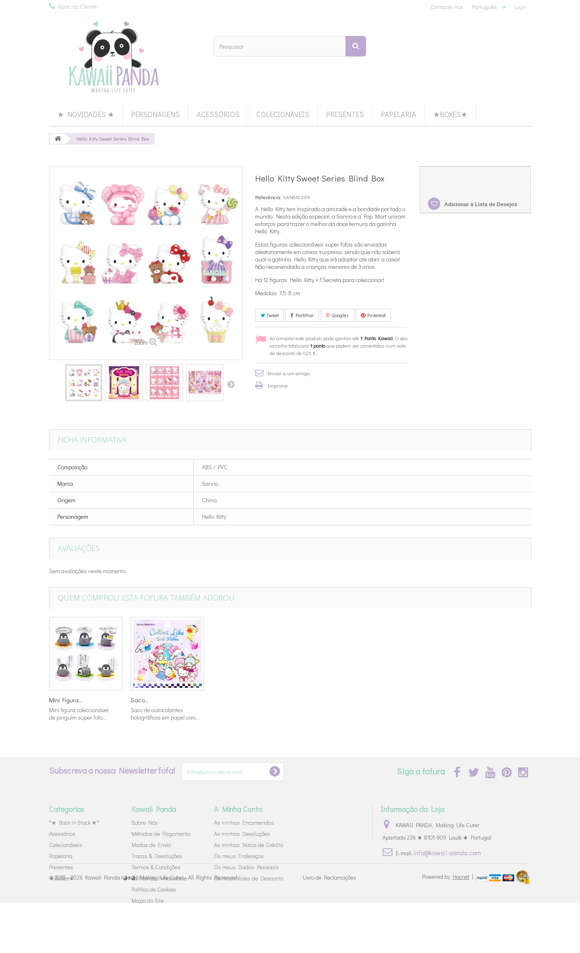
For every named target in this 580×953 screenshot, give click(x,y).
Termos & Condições (156, 867)
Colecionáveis (282, 114)
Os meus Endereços (239, 856)
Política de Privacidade (159, 878)
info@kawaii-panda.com (447, 852)
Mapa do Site (147, 900)
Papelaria (398, 114)
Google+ (337, 315)
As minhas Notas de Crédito (248, 845)
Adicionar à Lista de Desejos (480, 204)
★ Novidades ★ (85, 114)
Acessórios (218, 114)
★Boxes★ (450, 114)
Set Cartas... (65, 700)
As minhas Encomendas (244, 822)
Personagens (155, 114)
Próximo (231, 384)
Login (520, 7)
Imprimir (278, 385)
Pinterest (373, 315)
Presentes (345, 114)
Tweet (270, 315)
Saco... (466, 700)
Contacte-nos (446, 7)
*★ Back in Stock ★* (74, 822)
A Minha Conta (238, 809)
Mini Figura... (310, 700)
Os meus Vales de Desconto (248, 878)
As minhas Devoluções (242, 834)
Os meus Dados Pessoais (246, 867)
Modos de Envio (151, 845)
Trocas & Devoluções (156, 856)
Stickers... (224, 700)
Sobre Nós (144, 822)
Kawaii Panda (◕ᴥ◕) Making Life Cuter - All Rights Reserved (161, 927)
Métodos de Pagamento (160, 834)
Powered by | (448, 926)
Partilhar (302, 315)
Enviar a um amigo (289, 372)
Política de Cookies (153, 889)
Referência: (268, 196)
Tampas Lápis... (152, 700)
